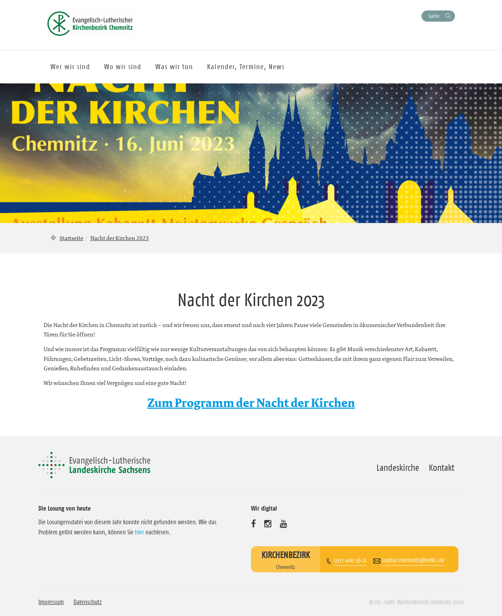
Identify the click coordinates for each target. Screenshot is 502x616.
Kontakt (441, 467)
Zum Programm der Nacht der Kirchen (251, 403)
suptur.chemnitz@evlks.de (413, 560)
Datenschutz (88, 602)
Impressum (51, 602)
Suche (433, 16)
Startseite (71, 238)
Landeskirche (397, 467)
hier (139, 532)
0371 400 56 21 (350, 560)
